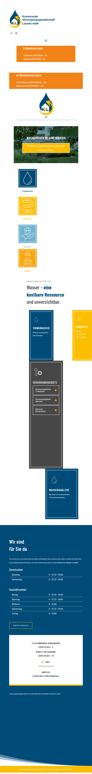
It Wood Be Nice (67, 769)
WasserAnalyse (59, 490)
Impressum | (24, 769)
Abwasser (81, 326)
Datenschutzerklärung (36, 769)
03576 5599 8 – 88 (40, 55)
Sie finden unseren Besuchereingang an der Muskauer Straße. (46, 150)
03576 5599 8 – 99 (38, 59)
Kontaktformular (21, 625)
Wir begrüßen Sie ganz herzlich (46, 140)
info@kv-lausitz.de (46, 666)
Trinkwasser (41, 328)
